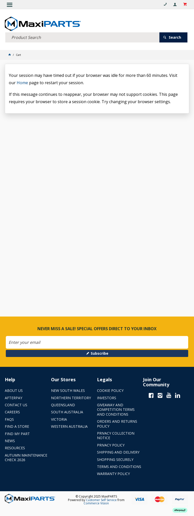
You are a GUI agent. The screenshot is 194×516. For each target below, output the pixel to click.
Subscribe (99, 353)
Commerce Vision (96, 503)
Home (22, 82)
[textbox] (82, 37)
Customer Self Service (101, 500)
